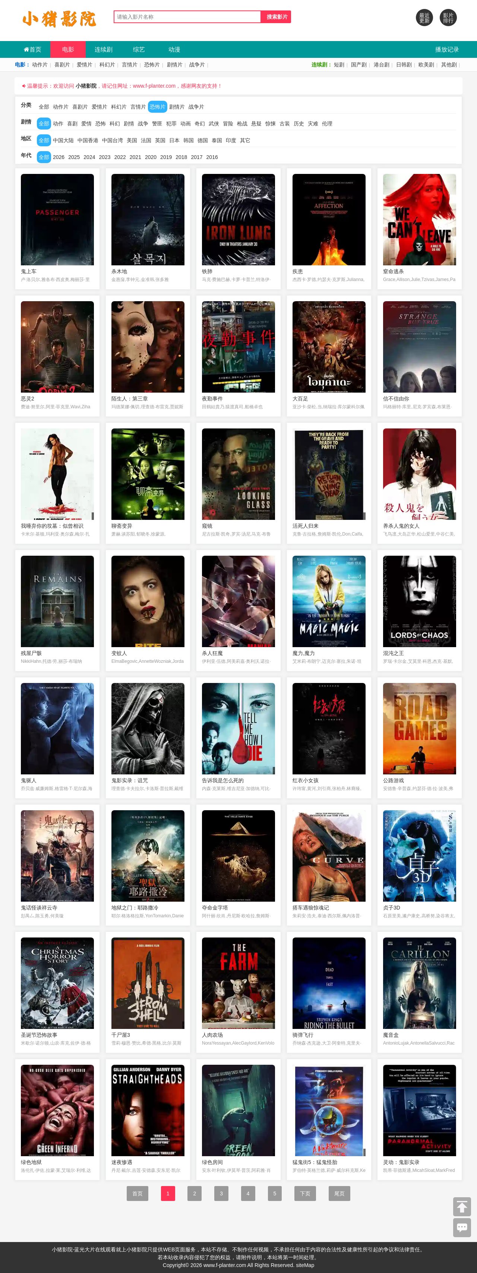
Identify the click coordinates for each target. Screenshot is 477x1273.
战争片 (197, 65)
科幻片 (107, 65)
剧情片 (175, 65)
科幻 (115, 124)
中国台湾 (112, 140)
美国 (132, 140)
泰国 (217, 140)
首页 (32, 49)
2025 (74, 157)
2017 (196, 157)
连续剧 (104, 49)
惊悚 (270, 124)
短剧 (339, 65)
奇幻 (200, 124)
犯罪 (171, 124)
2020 (151, 157)
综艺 (139, 49)
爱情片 (84, 65)
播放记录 (447, 49)
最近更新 (424, 18)
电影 (68, 49)
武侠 (214, 124)
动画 (185, 124)
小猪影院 (86, 86)
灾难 (313, 124)
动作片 (40, 65)
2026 (58, 157)
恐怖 (100, 124)
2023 (104, 157)
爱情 (86, 124)
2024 (89, 157)
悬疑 (256, 124)
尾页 (339, 1193)
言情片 (130, 65)
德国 (203, 140)
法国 (146, 140)
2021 (135, 157)
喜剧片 (62, 65)
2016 (212, 157)
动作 (58, 124)
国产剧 (359, 65)
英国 (160, 140)
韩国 (188, 140)
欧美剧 (426, 65)
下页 (305, 1193)
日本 (174, 140)
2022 (120, 157)
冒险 (228, 124)
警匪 (157, 124)
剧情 (129, 124)
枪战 (242, 124)
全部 (44, 107)
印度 (231, 140)
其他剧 (449, 65)
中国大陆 (63, 140)
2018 (181, 157)
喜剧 (72, 124)
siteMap (305, 1265)
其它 (245, 140)
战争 (143, 124)
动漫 (174, 49)
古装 (284, 124)
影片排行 (448, 18)
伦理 (327, 124)
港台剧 (381, 65)
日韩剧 (404, 65)
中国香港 (88, 140)
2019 (166, 157)
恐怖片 (152, 65)
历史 (299, 124)
